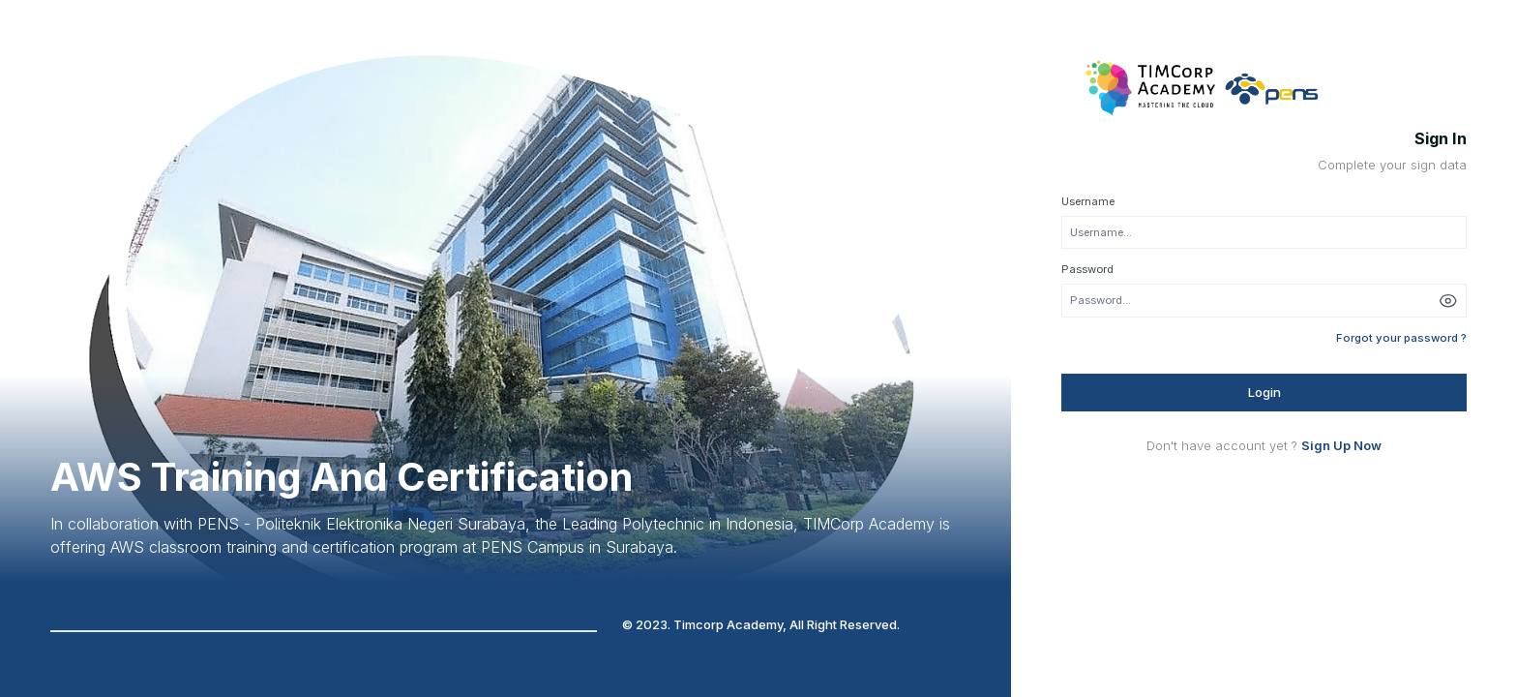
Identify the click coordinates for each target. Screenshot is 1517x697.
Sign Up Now (1341, 445)
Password (1087, 269)
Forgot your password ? (1401, 338)
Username (1088, 201)
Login (1264, 392)
